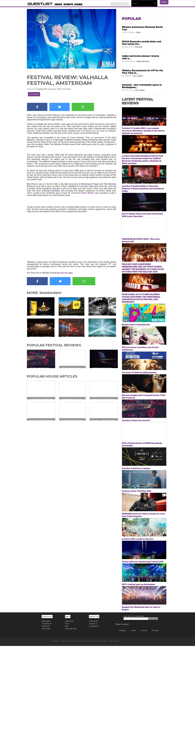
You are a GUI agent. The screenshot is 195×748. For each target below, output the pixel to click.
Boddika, (56, 191)
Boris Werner (88, 193)
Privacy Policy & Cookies (86, 743)
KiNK (76, 170)
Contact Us (93, 726)
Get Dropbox (114, 743)
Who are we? (93, 723)
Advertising (69, 723)
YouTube (142, 732)
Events (68, 4)
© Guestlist (56, 743)
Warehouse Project (90, 184)
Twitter (131, 732)
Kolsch (98, 175)
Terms (67, 726)
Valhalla (110, 115)
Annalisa (67, 89)
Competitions (46, 726)
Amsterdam (34, 94)
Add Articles (46, 731)
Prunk (58, 173)
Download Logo (70, 731)
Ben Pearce (32, 184)
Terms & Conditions (68, 743)
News (58, 4)
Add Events (46, 728)
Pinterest (153, 732)
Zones (78, 4)
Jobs (66, 728)
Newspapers (46, 723)
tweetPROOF (102, 743)
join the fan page (65, 273)
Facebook (120, 732)
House (30, 89)
